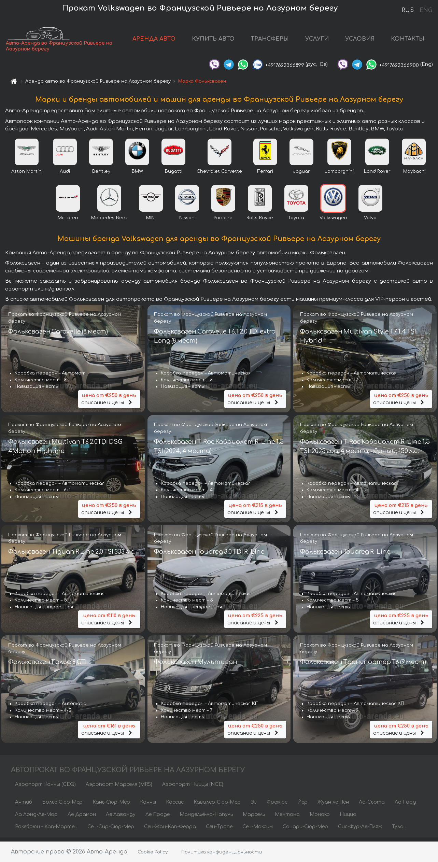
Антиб (23, 805)
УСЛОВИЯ (360, 41)
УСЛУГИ (317, 41)
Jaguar (301, 175)
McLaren (68, 222)
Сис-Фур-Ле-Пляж (360, 830)
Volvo (370, 222)
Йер (302, 805)
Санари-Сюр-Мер (305, 830)
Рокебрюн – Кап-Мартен (46, 830)
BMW (137, 175)
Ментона (287, 818)
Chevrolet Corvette (219, 175)
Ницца (348, 818)
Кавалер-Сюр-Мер (217, 805)
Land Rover (377, 175)
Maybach (414, 175)
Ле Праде (157, 818)
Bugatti (173, 175)
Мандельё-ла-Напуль (206, 818)
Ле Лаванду (121, 818)
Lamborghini (339, 175)
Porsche (223, 222)
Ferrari (265, 175)
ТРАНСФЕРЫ (270, 41)
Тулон (399, 830)
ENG (426, 10)
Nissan (187, 222)
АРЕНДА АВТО (153, 41)
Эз (254, 805)
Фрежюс (277, 805)
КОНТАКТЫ (407, 41)
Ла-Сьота (372, 805)
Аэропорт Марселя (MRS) (119, 788)
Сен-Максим (257, 830)
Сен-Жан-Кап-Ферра (170, 830)
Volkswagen (333, 222)
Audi (65, 175)
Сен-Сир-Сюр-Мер (110, 830)
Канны (148, 805)
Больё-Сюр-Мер (62, 805)
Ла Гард (405, 805)
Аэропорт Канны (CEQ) (45, 788)
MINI (151, 222)
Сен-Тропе (219, 830)
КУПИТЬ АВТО (213, 41)
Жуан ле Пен (333, 805)
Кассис (175, 805)
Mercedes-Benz (109, 222)
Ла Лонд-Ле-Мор (36, 818)
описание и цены (109, 402)
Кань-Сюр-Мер (111, 805)
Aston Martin (26, 175)
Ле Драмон (82, 818)
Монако (320, 818)
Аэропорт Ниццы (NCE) (192, 788)
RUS (408, 10)
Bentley (101, 175)
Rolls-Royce (259, 222)
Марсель (254, 818)
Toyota (296, 222)
